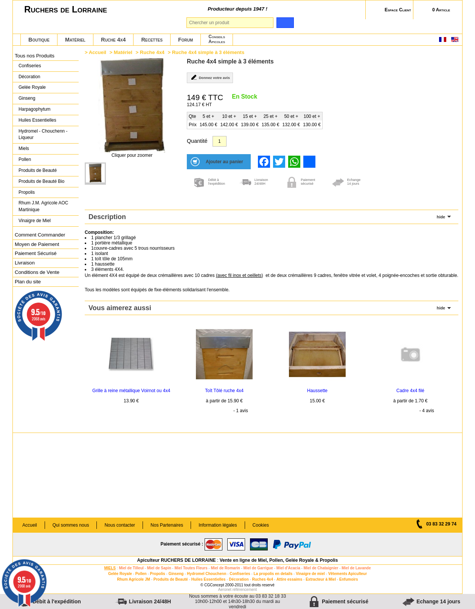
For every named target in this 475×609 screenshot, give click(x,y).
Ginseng (27, 98)
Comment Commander (40, 235)
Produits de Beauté (38, 170)
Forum (185, 40)
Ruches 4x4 (262, 579)
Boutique (39, 40)
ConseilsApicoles (216, 39)
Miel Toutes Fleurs (190, 568)
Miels (24, 148)
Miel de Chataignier (321, 568)
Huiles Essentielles (37, 120)
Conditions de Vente (37, 272)
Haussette (317, 390)
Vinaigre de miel (310, 574)
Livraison (25, 263)
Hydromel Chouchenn (206, 574)
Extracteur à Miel (321, 579)
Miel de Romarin (225, 568)
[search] (284, 22)
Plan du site (28, 281)
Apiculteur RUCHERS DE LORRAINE (176, 560)
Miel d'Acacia (288, 568)
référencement (245, 589)
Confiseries (30, 65)
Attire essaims (289, 579)
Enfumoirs (348, 579)
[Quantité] (220, 141)
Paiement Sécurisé (36, 253)
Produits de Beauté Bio (41, 181)
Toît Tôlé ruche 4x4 (224, 390)
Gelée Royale (32, 87)
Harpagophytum (35, 109)
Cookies (261, 525)
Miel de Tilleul (131, 568)
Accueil (97, 52)
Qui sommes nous (71, 525)
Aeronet (224, 589)
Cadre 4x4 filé (410, 390)
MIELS (110, 568)
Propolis (27, 192)
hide (441, 217)
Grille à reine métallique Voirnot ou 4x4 (131, 390)
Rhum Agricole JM (133, 579)
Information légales (218, 525)
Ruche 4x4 (113, 40)
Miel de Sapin (159, 568)
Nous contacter (119, 525)
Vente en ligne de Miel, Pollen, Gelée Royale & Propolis (279, 560)
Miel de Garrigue (258, 568)
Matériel (75, 40)
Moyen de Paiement (37, 244)
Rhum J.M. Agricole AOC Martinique (43, 206)
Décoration (29, 76)
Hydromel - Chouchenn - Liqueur (43, 134)
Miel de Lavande (356, 568)
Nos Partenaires (167, 525)
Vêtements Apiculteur (347, 574)
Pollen (25, 159)
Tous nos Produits (34, 56)
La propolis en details (273, 574)
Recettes (152, 40)
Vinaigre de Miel (35, 220)
